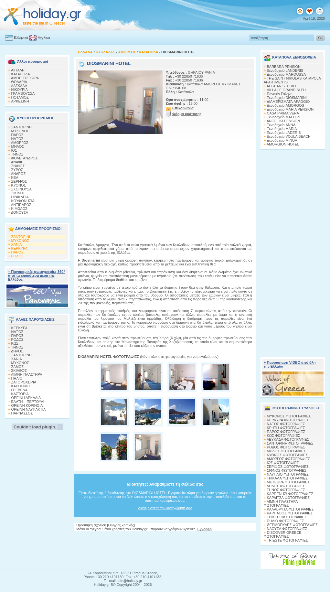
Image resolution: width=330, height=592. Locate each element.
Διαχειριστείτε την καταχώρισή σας (165, 508)
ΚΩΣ (14, 343)
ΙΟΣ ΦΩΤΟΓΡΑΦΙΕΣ (283, 463)
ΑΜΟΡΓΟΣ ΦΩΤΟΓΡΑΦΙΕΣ (288, 459)
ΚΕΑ (14, 177)
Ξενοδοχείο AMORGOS (285, 105)
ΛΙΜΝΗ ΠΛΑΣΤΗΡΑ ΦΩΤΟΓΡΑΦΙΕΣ (281, 503)
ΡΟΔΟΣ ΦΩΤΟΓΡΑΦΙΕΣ (286, 447)
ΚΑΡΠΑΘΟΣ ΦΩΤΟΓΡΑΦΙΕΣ (290, 513)
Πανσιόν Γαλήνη (280, 94)
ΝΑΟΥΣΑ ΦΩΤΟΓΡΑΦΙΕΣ (287, 529)
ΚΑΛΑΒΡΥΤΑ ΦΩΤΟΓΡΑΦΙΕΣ (290, 509)
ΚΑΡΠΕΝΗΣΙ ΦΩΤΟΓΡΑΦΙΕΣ (290, 494)
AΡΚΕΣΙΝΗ (20, 101)
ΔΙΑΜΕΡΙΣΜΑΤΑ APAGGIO (288, 101)
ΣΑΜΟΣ (17, 367)
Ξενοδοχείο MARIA (282, 129)
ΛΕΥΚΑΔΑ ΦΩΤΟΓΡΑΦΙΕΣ (288, 439)
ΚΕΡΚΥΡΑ (19, 248)
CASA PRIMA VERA (283, 113)
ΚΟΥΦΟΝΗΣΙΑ (23, 201)
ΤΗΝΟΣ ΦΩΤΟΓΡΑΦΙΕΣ (286, 490)
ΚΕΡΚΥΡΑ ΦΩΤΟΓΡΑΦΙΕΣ (288, 420)
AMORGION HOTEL (283, 144)
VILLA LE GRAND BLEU (286, 90)
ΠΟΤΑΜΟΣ (20, 97)
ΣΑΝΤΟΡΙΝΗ (21, 127)
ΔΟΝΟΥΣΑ (19, 212)
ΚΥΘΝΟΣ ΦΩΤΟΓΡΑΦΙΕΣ (287, 455)
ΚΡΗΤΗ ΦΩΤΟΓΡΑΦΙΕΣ (286, 428)
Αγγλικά (44, 37)
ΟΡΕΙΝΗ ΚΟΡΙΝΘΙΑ (27, 405)
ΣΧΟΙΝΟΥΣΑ (21, 189)
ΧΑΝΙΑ (16, 244)
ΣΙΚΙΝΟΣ (18, 193)
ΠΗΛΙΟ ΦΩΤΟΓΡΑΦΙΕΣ (285, 521)
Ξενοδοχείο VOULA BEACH (289, 136)
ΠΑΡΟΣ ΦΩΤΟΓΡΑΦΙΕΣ (286, 432)
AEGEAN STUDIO (281, 86)
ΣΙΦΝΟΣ (18, 166)
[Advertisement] (292, 252)
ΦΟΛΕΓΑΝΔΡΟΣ (24, 158)
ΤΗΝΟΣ (17, 154)
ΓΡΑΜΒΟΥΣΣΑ (23, 93)
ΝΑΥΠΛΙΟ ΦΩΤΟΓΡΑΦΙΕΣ (288, 474)
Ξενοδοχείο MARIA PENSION (290, 109)
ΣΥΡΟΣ (17, 170)
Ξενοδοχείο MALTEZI (284, 117)
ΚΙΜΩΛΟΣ (19, 208)
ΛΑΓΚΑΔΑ (19, 86)
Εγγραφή (204, 529)
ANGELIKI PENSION (283, 121)
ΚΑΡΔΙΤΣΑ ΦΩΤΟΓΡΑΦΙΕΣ (288, 498)
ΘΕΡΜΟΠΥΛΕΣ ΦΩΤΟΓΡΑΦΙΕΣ (292, 525)
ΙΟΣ (14, 150)
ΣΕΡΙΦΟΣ (19, 181)
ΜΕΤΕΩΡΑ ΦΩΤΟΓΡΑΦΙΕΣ (288, 482)
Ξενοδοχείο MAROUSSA (286, 74)
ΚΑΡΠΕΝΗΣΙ (21, 386)
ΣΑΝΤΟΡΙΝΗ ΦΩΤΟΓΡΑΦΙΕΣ (290, 443)
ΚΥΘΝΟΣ (18, 185)
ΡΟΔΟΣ (17, 256)
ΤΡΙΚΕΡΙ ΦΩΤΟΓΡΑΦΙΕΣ (286, 517)
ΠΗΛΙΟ (17, 378)
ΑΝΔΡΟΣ (18, 174)
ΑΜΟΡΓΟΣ (19, 143)
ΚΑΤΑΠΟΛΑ (20, 74)
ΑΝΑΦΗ (17, 162)
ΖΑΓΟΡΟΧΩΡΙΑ (24, 382)
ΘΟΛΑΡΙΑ (19, 82)
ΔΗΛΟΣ (17, 351)
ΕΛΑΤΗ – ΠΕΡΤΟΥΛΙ (27, 402)
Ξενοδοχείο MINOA (282, 140)
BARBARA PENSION (284, 67)
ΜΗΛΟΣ (17, 146)
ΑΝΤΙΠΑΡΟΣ (21, 205)
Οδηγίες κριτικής (121, 525)
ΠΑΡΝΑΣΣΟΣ (22, 413)
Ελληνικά (21, 37)
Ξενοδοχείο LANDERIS (285, 70)
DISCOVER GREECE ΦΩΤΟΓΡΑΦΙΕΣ (282, 534)
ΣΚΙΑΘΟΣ (19, 370)
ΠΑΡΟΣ (17, 135)
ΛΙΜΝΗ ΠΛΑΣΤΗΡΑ (26, 374)
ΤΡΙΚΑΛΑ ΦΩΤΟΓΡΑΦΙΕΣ (287, 478)
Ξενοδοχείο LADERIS (284, 133)
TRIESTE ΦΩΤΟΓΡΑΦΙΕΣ (287, 540)
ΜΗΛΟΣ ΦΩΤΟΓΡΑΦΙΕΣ (286, 451)
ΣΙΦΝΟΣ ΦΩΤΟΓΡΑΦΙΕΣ (287, 470)
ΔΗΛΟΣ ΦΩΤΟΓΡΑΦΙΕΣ (286, 486)
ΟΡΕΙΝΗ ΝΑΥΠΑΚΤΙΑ (28, 409)
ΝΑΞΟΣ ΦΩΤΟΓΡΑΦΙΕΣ (286, 424)
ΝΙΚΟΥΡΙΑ (19, 89)
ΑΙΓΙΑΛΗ (18, 70)
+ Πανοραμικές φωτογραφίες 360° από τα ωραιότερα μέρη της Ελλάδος (36, 275)
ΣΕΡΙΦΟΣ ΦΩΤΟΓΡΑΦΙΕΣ (288, 466)
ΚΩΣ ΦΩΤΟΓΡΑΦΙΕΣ (283, 435)
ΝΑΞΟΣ (17, 139)
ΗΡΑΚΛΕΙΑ (20, 197)
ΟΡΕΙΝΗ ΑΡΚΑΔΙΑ (26, 398)
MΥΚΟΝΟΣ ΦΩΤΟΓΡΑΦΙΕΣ (289, 416)
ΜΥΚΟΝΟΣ (20, 131)
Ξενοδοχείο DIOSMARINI (287, 98)
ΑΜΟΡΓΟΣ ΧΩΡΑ (25, 78)
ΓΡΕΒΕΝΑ (19, 390)
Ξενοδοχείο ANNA (281, 125)
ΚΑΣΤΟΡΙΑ (20, 394)
